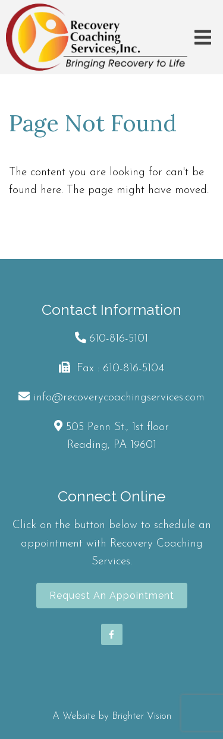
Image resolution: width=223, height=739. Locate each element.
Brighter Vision (141, 716)
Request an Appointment (111, 595)
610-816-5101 (118, 339)
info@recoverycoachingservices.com (119, 397)
